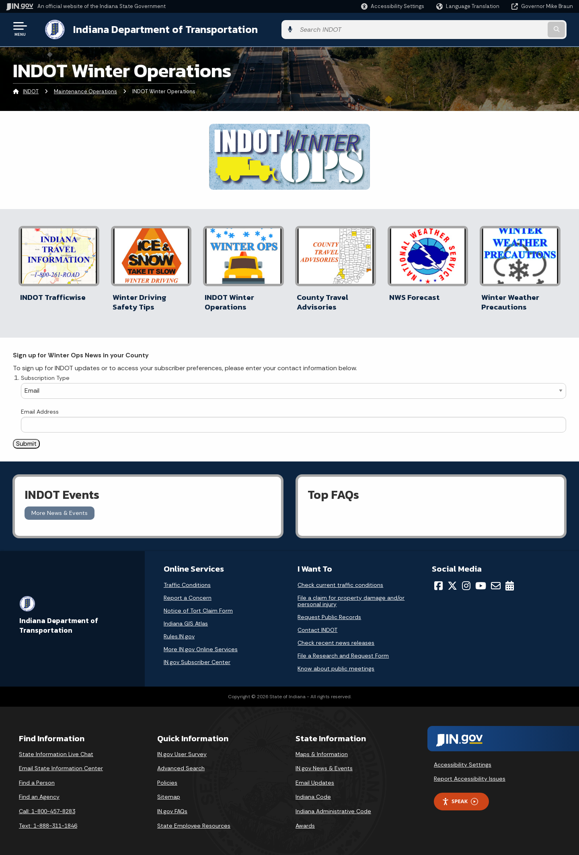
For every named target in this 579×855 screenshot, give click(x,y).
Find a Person (37, 778)
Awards (305, 821)
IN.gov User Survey (182, 750)
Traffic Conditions (187, 580)
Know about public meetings (336, 664)
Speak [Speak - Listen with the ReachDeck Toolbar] (460, 797)
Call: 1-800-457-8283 (47, 807)
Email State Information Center (61, 764)
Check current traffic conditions (340, 580)
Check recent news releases (336, 638)
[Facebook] (438, 581)
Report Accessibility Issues (469, 774)
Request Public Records (329, 613)
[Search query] (507, 29)
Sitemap (168, 793)
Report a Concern (187, 593)
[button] (392, 6)
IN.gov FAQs (172, 807)
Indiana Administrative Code (333, 807)
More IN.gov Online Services (201, 645)
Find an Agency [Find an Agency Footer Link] (39, 793)
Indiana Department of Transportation (157, 28)
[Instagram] (466, 581)
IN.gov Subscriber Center (197, 658)
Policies (167, 778)
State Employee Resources (193, 821)
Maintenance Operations (85, 90)
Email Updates (315, 778)
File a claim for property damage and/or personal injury (351, 597)
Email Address (40, 407)
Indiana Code (313, 793)
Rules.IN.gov (179, 632)
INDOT (31, 90)
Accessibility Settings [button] (462, 760)
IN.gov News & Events (324, 764)
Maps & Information (322, 750)
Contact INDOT (317, 625)
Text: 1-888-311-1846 (48, 821)
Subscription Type (45, 373)
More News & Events (59, 509)
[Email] (496, 581)
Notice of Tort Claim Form (198, 606)
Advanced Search (181, 764)
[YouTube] (480, 581)
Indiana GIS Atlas (186, 619)
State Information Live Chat (56, 750)
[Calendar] (509, 581)
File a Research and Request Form (343, 651)
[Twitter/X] (452, 581)
